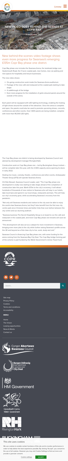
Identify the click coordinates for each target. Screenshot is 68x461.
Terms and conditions (11, 307)
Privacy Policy (8, 301)
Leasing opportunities (11, 326)
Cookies (6, 304)
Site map (6, 297)
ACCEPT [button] (41, 457)
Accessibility (8, 310)
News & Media (9, 329)
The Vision (7, 323)
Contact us (7, 332)
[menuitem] (57, 6)
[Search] (63, 286)
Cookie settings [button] (26, 457)
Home (5, 320)
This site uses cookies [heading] (14, 441)
